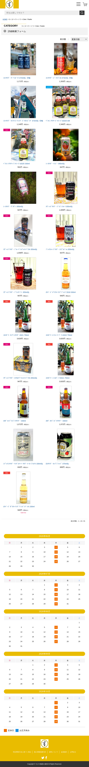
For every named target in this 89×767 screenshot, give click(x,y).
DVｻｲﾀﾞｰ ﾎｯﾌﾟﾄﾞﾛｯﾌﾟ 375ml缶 (57, 464)
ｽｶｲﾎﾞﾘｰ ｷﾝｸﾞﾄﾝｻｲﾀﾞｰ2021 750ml (16, 335)
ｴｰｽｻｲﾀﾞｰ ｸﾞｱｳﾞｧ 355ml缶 (13, 206)
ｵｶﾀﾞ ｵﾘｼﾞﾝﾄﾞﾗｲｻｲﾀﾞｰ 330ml (56, 421)
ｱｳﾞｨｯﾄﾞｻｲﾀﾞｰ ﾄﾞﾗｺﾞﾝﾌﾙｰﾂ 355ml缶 (59, 206)
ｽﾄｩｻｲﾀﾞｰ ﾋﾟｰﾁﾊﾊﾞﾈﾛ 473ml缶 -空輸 (59, 78)
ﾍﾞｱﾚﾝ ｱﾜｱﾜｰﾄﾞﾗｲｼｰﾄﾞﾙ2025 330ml (16, 164)
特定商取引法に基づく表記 (22, 752)
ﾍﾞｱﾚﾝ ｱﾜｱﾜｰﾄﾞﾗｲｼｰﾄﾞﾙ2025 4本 (58, 121)
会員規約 (64, 752)
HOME (5, 19)
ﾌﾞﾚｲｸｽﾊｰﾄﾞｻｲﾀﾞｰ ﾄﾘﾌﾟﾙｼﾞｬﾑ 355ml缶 (60, 249)
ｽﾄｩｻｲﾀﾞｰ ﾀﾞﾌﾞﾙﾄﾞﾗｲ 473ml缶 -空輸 (16, 78)
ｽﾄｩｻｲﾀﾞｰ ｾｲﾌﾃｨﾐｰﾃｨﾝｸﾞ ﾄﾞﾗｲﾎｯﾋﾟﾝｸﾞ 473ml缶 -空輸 (23, 121)
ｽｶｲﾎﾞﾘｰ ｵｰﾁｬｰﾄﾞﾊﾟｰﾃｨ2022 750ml (59, 335)
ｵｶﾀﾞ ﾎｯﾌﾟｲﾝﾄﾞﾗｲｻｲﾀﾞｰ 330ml (14, 421)
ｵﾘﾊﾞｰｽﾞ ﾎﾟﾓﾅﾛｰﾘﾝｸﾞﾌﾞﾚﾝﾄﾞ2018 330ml (61, 292)
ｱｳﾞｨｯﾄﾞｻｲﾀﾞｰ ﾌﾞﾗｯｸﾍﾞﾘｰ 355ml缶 (16, 292)
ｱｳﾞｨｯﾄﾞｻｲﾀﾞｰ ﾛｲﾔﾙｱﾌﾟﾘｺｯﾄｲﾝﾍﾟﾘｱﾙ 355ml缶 (20, 378)
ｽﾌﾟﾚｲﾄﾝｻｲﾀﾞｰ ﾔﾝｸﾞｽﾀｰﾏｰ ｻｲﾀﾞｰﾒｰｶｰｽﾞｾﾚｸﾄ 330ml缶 (23, 464)
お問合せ (73, 752)
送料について (53, 752)
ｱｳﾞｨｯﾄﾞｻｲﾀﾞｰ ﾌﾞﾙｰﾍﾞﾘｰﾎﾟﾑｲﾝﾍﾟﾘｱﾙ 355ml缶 (20, 249)
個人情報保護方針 (40, 752)
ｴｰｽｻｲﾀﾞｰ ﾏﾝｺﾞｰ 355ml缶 (55, 164)
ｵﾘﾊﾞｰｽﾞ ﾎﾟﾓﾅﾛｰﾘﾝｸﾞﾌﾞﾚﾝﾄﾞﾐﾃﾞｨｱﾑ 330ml (19, 507)
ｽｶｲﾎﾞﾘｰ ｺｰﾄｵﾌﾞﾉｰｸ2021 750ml (57, 378)
